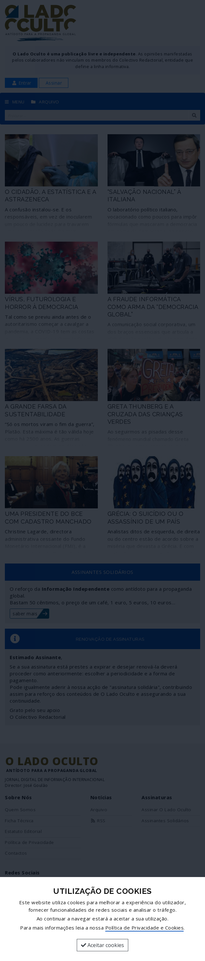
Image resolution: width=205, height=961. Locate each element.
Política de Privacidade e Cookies (144, 927)
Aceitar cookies (102, 945)
